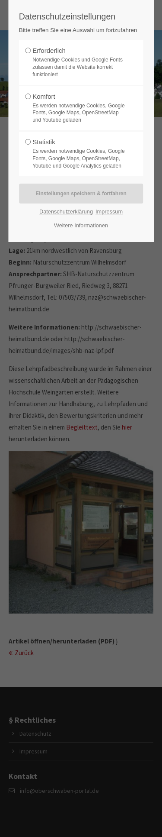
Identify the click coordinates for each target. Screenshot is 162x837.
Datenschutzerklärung (66, 211)
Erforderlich (78, 62)
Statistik (78, 153)
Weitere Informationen (81, 225)
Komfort (78, 108)
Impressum (109, 211)
